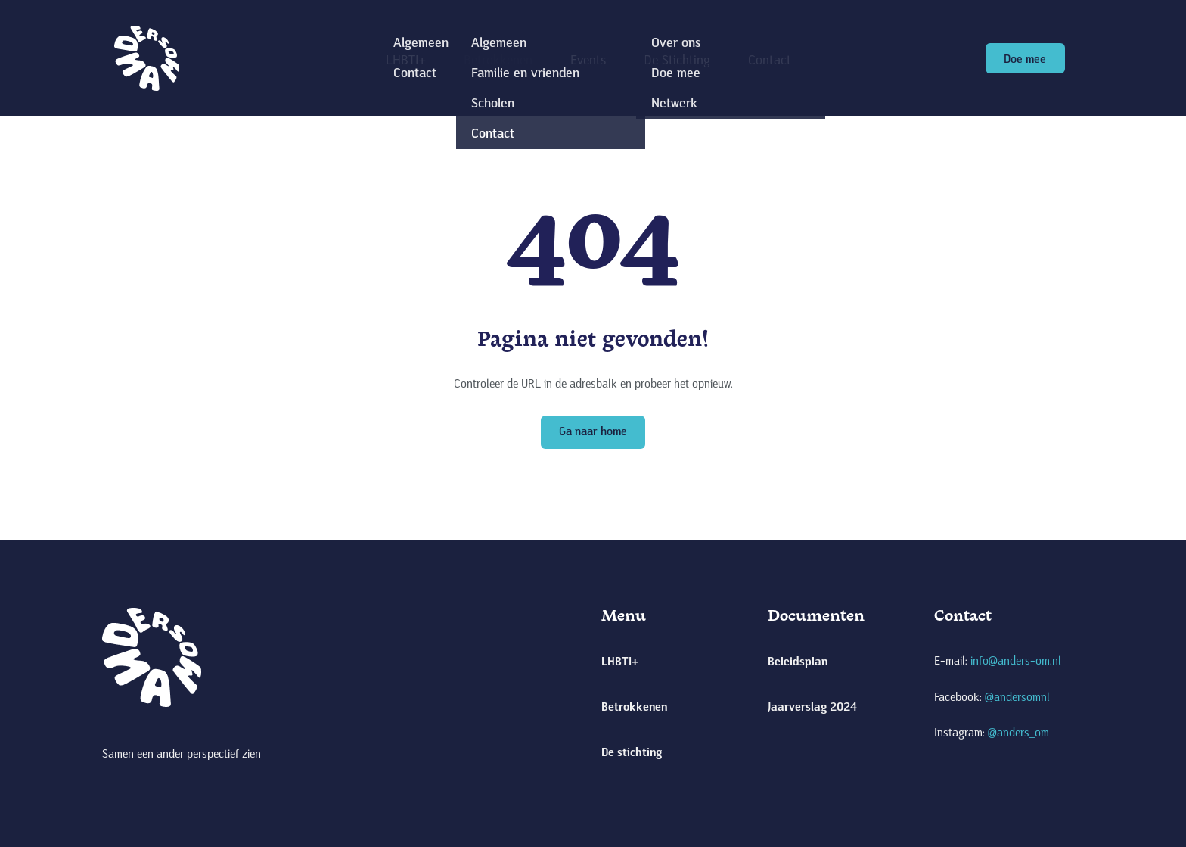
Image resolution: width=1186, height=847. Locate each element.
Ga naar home (593, 430)
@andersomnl (1017, 696)
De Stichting (677, 59)
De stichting (631, 751)
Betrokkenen (498, 59)
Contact (769, 59)
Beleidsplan (797, 660)
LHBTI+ (406, 59)
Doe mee (1025, 58)
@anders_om (1018, 732)
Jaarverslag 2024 (812, 706)
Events (588, 59)
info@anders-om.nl (1015, 660)
